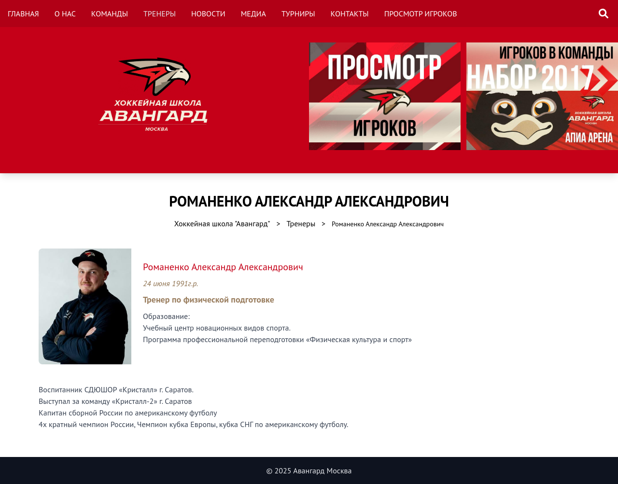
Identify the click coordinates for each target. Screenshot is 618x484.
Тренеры (159, 13)
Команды (109, 13)
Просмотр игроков (420, 13)
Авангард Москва (322, 470)
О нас (65, 13)
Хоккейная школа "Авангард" (222, 223)
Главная (23, 13)
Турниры (298, 13)
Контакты (350, 13)
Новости (208, 13)
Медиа (253, 13)
